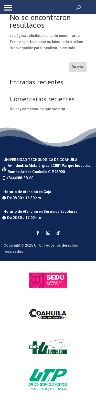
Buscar (78, 67)
